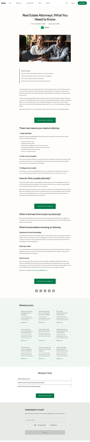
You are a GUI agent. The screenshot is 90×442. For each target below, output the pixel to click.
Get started (82, 3)
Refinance (18, 3)
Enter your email (30, 420)
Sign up (45, 432)
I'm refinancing (53, 425)
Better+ (48, 3)
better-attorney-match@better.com (38, 270)
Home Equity (30, 3)
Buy (10, 3)
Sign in (73, 3)
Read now (24, 322)
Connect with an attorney (45, 120)
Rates (39, 3)
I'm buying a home (41, 425)
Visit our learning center (45, 395)
